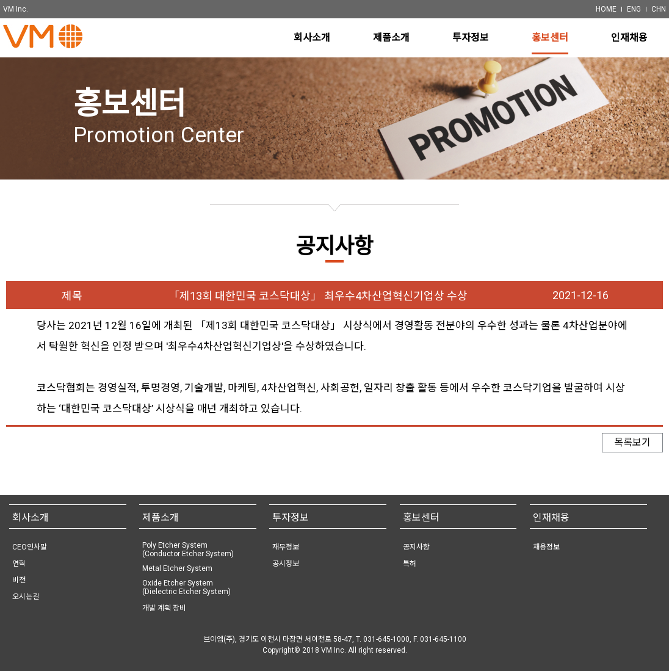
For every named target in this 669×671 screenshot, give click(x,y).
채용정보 (546, 547)
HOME (606, 9)
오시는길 (25, 596)
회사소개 (30, 517)
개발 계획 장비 (164, 608)
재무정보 (285, 547)
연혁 (19, 563)
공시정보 (285, 563)
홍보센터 (421, 517)
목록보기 (632, 447)
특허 (409, 563)
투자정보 (290, 517)
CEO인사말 (29, 547)
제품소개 (160, 517)
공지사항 (416, 547)
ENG (634, 9)
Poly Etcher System (188, 549)
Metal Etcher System (177, 568)
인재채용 (551, 517)
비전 (19, 580)
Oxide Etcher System (186, 587)
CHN (658, 9)
